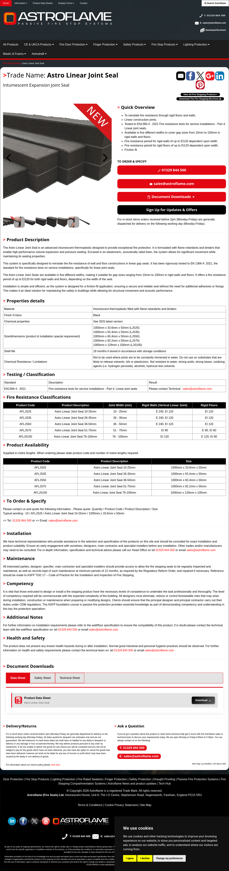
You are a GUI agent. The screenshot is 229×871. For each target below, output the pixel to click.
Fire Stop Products (165, 44)
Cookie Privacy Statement (121, 805)
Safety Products (134, 44)
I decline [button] (145, 858)
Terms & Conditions (90, 805)
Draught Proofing (164, 779)
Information (20, 3)
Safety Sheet (42, 677)
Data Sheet (18, 677)
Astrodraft (39, 53)
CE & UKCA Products (39, 44)
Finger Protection (105, 44)
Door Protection (13, 779)
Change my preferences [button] (169, 858)
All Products (10, 44)
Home (6, 3)
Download (203, 700)
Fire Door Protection (74, 44)
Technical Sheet (70, 677)
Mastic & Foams (14, 53)
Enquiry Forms (66, 3)
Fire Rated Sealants (90, 779)
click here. (55, 765)
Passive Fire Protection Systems (197, 779)
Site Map (145, 805)
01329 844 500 (21, 520)
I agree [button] (130, 858)
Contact (83, 3)
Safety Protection (140, 779)
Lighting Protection (196, 44)
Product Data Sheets (43, 3)
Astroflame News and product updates (132, 783)
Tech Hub (165, 783)
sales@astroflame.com (197, 388)
